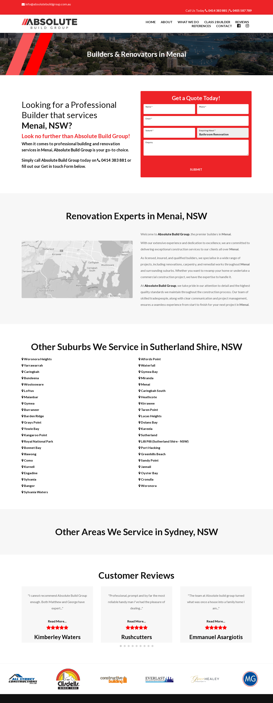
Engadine (29, 473)
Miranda (146, 378)
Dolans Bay (148, 422)
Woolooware (33, 384)
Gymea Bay (148, 371)
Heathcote (148, 397)
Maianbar (30, 397)
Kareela (145, 428)
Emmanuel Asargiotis (215, 637)
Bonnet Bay (31, 447)
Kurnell (28, 466)
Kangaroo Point (34, 435)
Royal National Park (37, 441)
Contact (224, 26)
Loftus (28, 390)
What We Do (188, 22)
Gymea (28, 403)
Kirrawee (147, 403)
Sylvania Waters (35, 492)
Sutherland (148, 435)
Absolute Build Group (73, 149)
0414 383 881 (216, 10)
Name (149, 107)
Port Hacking (149, 447)
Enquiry (149, 142)
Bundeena (30, 378)
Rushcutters (136, 637)
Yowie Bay (30, 428)
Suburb (149, 130)
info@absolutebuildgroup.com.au (46, 4)
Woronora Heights (37, 359)
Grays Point (31, 422)
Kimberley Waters (57, 637)
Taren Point (148, 409)
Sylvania (29, 479)
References (201, 26)
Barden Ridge (33, 416)
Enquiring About (207, 130)
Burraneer (30, 409)
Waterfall (147, 365)
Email (149, 119)
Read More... (57, 621)
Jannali (145, 466)
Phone (202, 107)
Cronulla (146, 479)
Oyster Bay (148, 473)
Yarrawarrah (32, 365)
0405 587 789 (240, 10)
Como (27, 460)
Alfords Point (150, 359)
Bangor (28, 485)
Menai (144, 384)
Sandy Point (149, 460)
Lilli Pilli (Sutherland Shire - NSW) (164, 441)
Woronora (148, 485)
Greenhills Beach (152, 454)
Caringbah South (152, 390)
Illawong (29, 454)
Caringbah (30, 371)
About (166, 22)
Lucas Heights (150, 416)
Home (151, 22)
